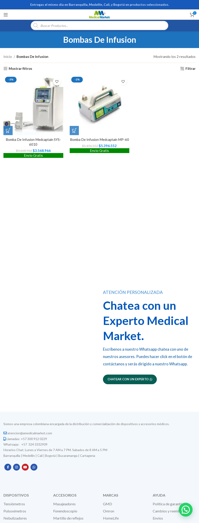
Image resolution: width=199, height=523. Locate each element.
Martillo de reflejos (68, 518)
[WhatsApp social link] (33, 467)
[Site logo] (99, 14)
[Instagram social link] (16, 467)
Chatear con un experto (130, 379)
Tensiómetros (14, 504)
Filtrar (190, 68)
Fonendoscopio (65, 511)
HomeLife (111, 518)
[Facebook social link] (7, 467)
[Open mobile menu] (5, 14)
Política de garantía (168, 504)
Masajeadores (64, 504)
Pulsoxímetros (14, 511)
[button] (8, 130)
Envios (158, 518)
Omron (108, 511)
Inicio (8, 56)
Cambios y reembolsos (171, 511)
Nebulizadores (15, 518)
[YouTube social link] (25, 467)
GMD (107, 504)
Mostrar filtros (20, 68)
